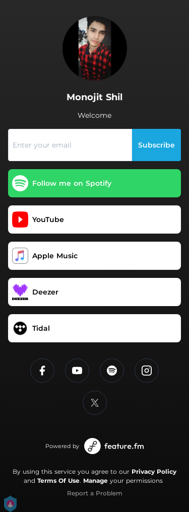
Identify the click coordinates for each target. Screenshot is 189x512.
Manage (95, 480)
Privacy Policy (154, 471)
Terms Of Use (58, 480)
